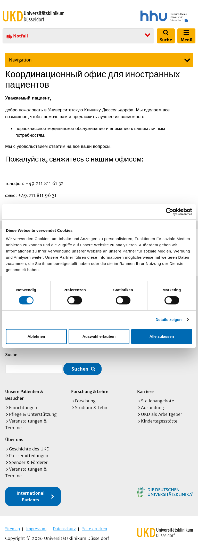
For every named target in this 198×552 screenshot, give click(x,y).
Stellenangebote (157, 400)
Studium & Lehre (92, 407)
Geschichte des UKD (29, 448)
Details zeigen (168, 319)
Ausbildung (152, 407)
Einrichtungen (23, 407)
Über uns (14, 439)
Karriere (145, 391)
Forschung (85, 400)
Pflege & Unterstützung (33, 414)
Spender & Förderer (28, 462)
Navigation (20, 60)
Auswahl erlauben (99, 336)
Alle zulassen (162, 336)
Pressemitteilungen (28, 455)
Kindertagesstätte (159, 421)
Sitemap (12, 528)
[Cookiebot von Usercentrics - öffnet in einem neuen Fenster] (169, 212)
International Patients (30, 496)
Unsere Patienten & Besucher (24, 394)
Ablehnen (36, 336)
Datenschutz (64, 528)
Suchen (79, 369)
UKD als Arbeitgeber (161, 414)
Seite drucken (94, 528)
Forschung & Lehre (89, 391)
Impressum (36, 528)
